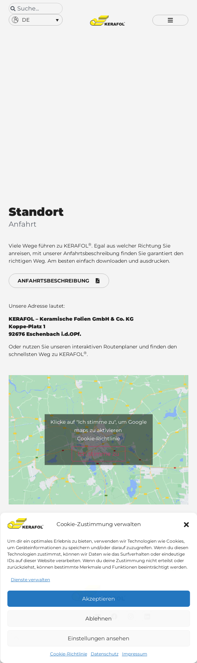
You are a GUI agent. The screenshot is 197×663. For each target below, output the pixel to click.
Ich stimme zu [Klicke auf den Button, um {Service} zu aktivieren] (98, 454)
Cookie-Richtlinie (68, 654)
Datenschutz (104, 654)
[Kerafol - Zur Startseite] (107, 20)
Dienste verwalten (30, 579)
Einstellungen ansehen (98, 638)
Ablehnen (98, 618)
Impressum (134, 654)
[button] (186, 524)
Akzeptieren (98, 598)
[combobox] (36, 8)
